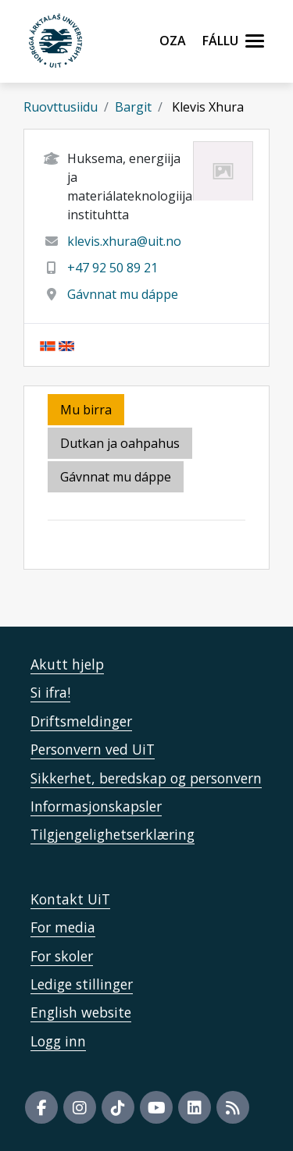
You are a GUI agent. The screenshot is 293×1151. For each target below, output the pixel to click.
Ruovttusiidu (60, 106)
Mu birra (86, 409)
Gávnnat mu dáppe (122, 294)
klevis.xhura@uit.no (124, 241)
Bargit (133, 106)
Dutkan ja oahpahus (120, 443)
